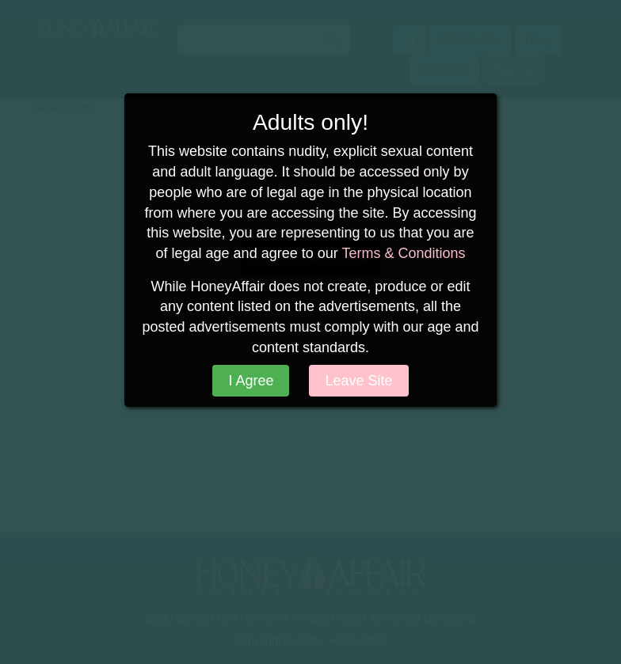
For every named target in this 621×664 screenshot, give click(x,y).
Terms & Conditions (403, 253)
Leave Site (358, 381)
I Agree (250, 381)
